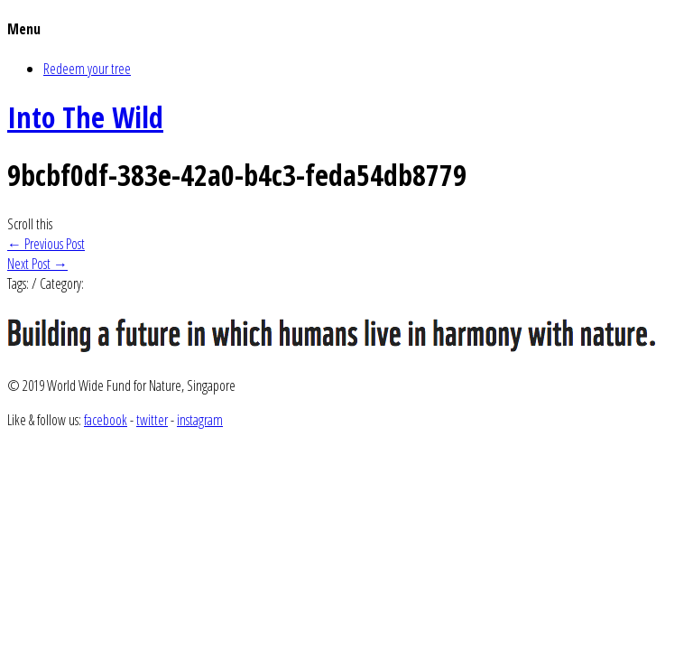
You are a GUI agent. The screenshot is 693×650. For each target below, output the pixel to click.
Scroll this (29, 224)
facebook (105, 420)
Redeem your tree (87, 69)
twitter (152, 420)
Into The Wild (85, 117)
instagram (200, 420)
